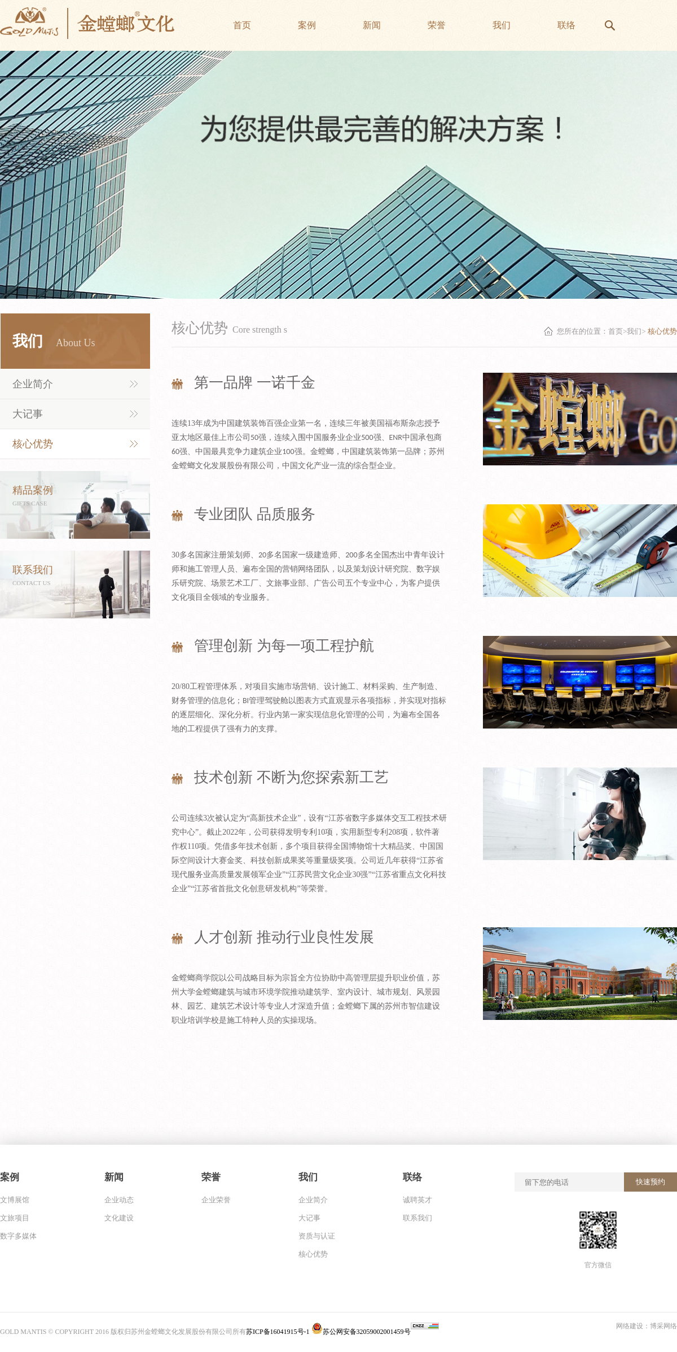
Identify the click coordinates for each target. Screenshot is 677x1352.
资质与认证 (316, 1236)
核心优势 (32, 444)
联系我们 (417, 1218)
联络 (412, 1177)
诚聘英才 (417, 1199)
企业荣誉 (216, 1199)
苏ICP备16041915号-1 (278, 1332)
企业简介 (32, 384)
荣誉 (211, 1177)
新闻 (114, 1177)
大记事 (27, 414)
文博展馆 (14, 1199)
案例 (9, 1177)
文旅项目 (14, 1218)
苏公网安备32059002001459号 (361, 1332)
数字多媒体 (18, 1236)
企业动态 (119, 1199)
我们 (634, 331)
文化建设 (119, 1218)
